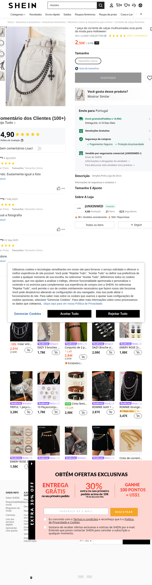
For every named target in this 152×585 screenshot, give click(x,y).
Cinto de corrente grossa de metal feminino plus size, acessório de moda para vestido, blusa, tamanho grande (130, 458)
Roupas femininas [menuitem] (85, 14)
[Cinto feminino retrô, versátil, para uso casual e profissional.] (76, 386)
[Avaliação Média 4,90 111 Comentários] (128, 36)
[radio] (88, 61)
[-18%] (13, 344)
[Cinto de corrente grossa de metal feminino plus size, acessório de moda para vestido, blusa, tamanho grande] (130, 441)
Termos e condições (85, 519)
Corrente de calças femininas (130, 22)
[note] (75, 363)
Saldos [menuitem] (67, 14)
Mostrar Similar (98, 96)
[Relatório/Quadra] (63, 188)
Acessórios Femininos (53, 22)
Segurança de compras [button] (98, 139)
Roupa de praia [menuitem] (108, 14)
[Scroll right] (141, 14)
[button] (72, 5)
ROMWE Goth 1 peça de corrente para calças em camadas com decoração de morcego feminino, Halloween (103, 407)
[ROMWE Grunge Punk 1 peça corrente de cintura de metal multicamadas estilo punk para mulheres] (130, 386)
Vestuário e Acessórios (28, 22)
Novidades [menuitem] (35, 14)
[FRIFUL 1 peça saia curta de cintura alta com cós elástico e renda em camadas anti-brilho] (21, 386)
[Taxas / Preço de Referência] (86, 43)
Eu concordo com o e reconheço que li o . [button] (91, 520)
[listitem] (21, 336)
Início (11, 22)
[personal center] (111, 5)
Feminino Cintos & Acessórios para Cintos (90, 22)
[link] (119, 5)
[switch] (38, 148)
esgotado (108, 78)
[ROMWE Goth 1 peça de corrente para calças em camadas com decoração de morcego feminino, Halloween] (103, 386)
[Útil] (58, 188)
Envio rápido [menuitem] (52, 14)
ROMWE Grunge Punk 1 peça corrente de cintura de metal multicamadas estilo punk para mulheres (130, 407)
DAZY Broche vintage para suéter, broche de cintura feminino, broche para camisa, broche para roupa (103, 347)
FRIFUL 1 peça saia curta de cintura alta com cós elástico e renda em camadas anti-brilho (21, 407)
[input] (76, 511)
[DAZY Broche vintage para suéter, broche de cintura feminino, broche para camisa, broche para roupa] (103, 326)
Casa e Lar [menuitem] (127, 14)
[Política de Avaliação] (12, 140)
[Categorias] (18, 14)
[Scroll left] (136, 14)
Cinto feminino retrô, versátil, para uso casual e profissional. (76, 403)
